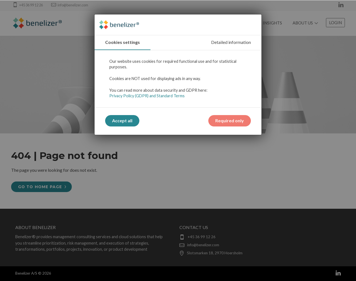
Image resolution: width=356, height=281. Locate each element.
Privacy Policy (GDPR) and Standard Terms (147, 95)
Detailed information (231, 42)
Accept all (122, 120)
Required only (229, 120)
